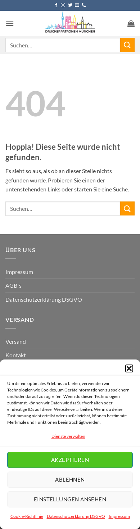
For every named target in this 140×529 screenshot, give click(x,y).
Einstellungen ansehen (70, 499)
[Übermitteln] (127, 45)
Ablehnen (70, 479)
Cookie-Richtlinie (26, 516)
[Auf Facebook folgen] (56, 5)
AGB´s (13, 285)
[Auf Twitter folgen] (70, 5)
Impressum (119, 516)
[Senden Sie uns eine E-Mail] (77, 5)
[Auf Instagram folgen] (63, 5)
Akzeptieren (70, 459)
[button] (129, 368)
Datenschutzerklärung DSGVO (76, 516)
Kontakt (15, 355)
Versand (15, 341)
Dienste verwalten (68, 436)
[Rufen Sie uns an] (84, 5)
